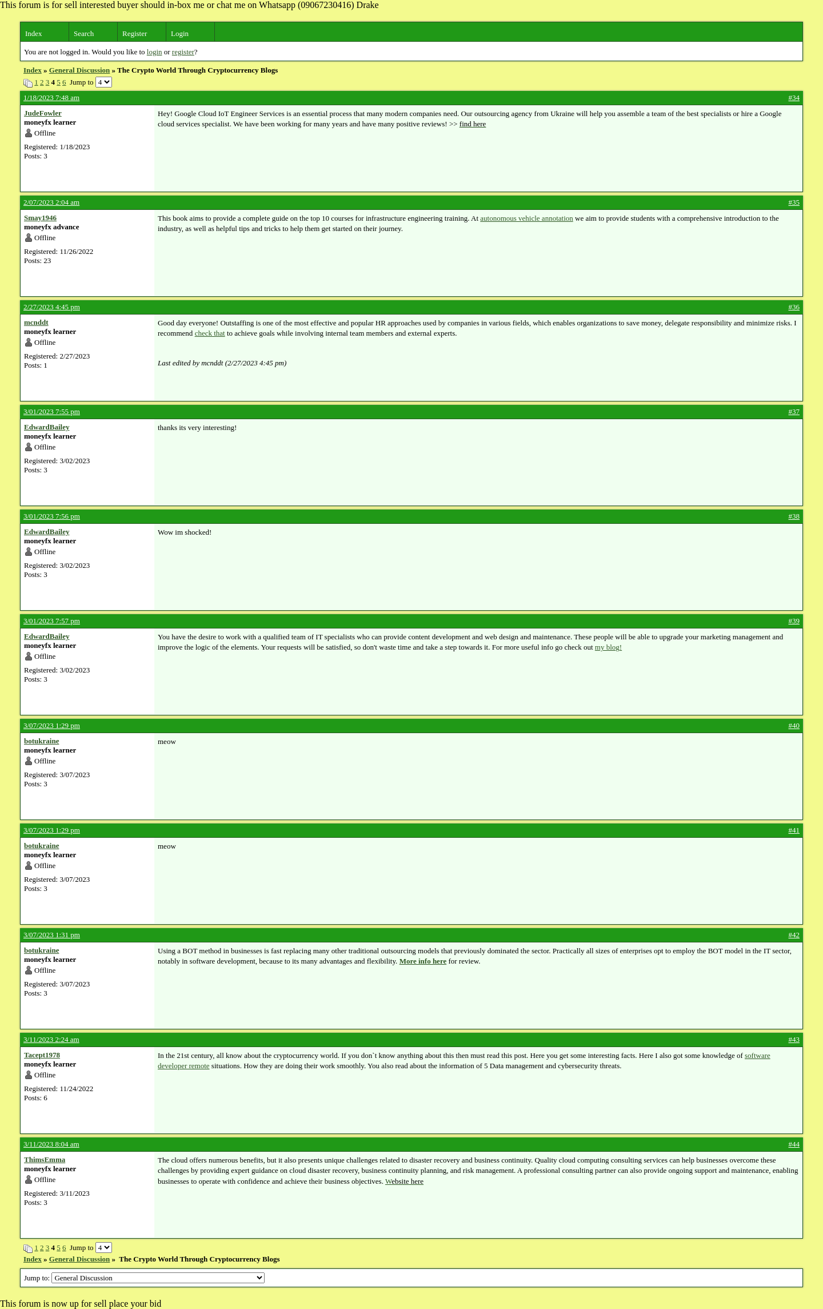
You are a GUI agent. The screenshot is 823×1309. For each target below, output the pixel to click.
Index (33, 33)
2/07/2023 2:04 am (51, 202)
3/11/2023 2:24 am (51, 1039)
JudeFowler (43, 113)
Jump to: (144, 1277)
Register (134, 33)
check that (210, 333)
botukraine (41, 741)
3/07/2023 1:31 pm (51, 934)
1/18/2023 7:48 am (51, 97)
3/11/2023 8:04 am (51, 1144)
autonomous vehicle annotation (526, 218)
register (183, 51)
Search (84, 33)
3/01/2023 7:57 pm (51, 620)
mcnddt (36, 322)
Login (180, 33)
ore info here (426, 961)
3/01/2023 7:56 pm (51, 516)
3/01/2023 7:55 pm (51, 411)
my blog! (608, 647)
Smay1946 (40, 217)
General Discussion (79, 70)
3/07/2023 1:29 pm (51, 725)
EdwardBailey (46, 427)
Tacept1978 (42, 1055)
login (154, 51)
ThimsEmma (44, 1159)
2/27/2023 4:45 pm (51, 307)
